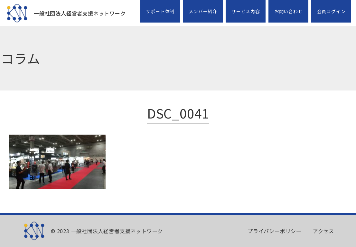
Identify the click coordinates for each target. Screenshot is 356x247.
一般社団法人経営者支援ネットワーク (80, 13)
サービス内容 (245, 11)
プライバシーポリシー (275, 231)
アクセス (323, 231)
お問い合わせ (288, 11)
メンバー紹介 (203, 11)
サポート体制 (160, 11)
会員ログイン (331, 11)
